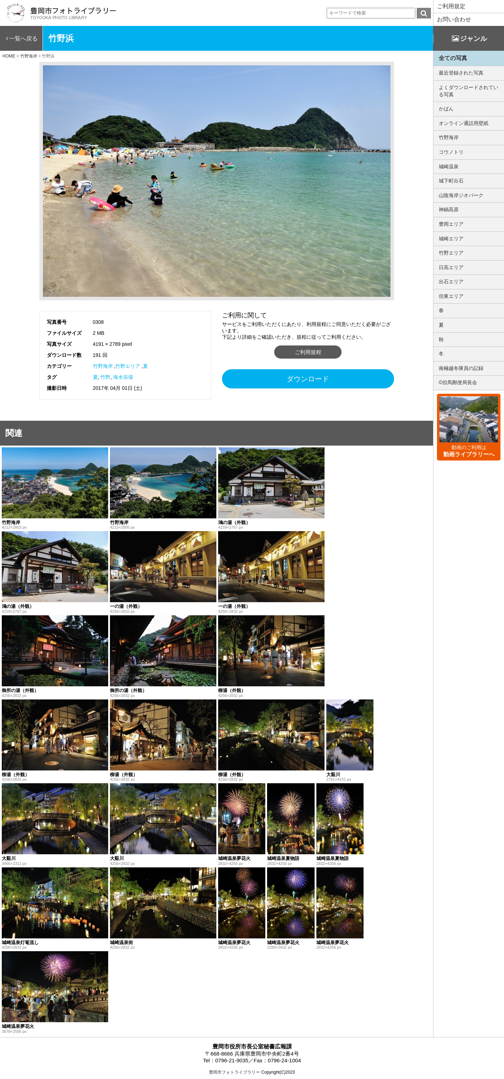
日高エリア (451, 267)
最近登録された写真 (461, 73)
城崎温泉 (449, 166)
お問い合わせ (454, 19)
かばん (446, 108)
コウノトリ (451, 152)
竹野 (105, 377)
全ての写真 (453, 58)
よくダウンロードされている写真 (468, 91)
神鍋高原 (449, 209)
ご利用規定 (451, 6)
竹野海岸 (103, 366)
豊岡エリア (451, 224)
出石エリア (451, 281)
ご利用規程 (308, 352)
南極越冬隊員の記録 (461, 368)
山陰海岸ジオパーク (461, 195)
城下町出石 (451, 181)
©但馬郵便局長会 (458, 382)
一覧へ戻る (23, 39)
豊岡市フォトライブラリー (234, 1072)
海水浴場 (123, 377)
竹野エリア (127, 366)
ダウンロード (308, 379)
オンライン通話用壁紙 (463, 123)
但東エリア (451, 296)
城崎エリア (451, 238)
